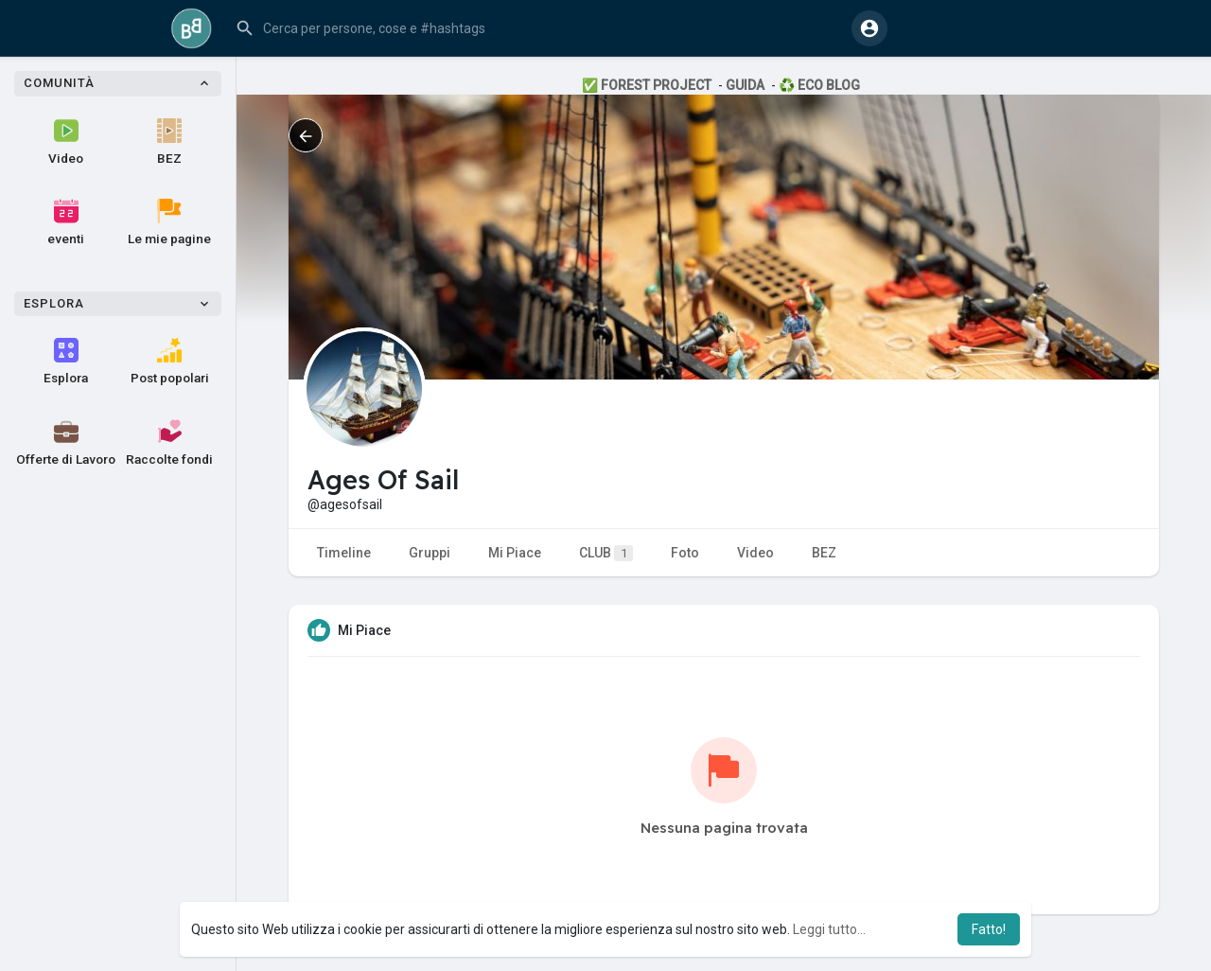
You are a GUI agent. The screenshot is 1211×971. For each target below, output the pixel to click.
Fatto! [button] (989, 929)
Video (65, 142)
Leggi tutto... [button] (829, 929)
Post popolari (170, 361)
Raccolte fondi (169, 443)
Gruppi (429, 552)
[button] (535, 28)
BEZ (169, 142)
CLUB (606, 553)
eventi (65, 222)
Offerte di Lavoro (65, 443)
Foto (685, 552)
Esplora (66, 361)
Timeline (344, 552)
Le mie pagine (169, 222)
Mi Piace (514, 552)
